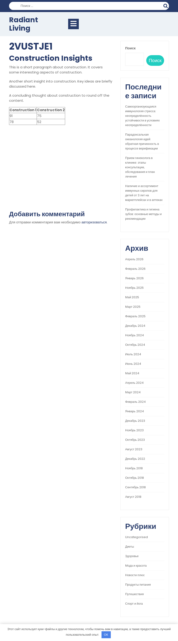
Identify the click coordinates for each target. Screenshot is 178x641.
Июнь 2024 (133, 364)
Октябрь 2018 (134, 478)
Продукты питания (138, 584)
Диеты (129, 546)
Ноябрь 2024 (134, 335)
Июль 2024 (133, 354)
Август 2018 (133, 497)
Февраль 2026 (135, 269)
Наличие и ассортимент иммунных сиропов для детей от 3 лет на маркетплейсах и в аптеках (144, 193)
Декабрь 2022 (135, 459)
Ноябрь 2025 (134, 288)
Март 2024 (133, 392)
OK (106, 634)
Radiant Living (23, 24)
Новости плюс (135, 575)
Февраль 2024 (135, 402)
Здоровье (132, 556)
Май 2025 (132, 297)
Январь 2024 (134, 411)
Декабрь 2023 (135, 421)
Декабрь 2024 (135, 326)
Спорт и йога (134, 603)
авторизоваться (94, 222)
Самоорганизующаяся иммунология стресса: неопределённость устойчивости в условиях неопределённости (142, 115)
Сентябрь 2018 (135, 487)
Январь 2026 (134, 278)
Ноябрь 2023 (134, 430)
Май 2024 (132, 373)
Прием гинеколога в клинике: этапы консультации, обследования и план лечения (140, 167)
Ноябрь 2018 (134, 468)
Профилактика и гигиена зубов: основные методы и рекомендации (143, 214)
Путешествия (134, 594)
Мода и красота (136, 565)
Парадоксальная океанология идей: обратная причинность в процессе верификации (142, 141)
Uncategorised (136, 537)
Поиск (166, 5)
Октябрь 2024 (135, 345)
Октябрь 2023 (135, 440)
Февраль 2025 (135, 316)
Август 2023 (133, 449)
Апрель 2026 (134, 259)
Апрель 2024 (134, 383)
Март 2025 (132, 307)
